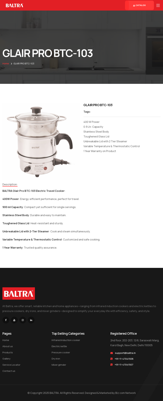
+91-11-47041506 (124, 358)
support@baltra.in (125, 353)
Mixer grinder (59, 364)
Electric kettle (59, 346)
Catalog (139, 5)
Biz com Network (125, 393)
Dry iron (56, 358)
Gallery (6, 358)
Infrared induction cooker (66, 340)
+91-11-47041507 (124, 364)
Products (7, 352)
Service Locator (11, 364)
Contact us (8, 371)
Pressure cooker (61, 352)
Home (5, 63)
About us (7, 346)
